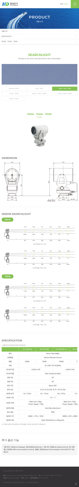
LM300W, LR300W (14, 88)
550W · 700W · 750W (9, 41)
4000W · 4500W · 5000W (65, 93)
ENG (66, 4)
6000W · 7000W (13, 98)
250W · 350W (39, 88)
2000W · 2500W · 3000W (39, 93)
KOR (61, 4)
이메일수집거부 (19, 471)
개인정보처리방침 (8, 471)
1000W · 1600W (13, 93)
